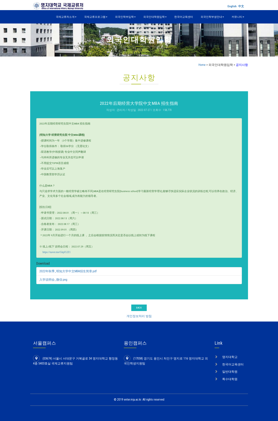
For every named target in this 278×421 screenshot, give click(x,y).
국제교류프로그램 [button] (95, 16)
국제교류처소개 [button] (66, 16)
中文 (241, 6)
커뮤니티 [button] (238, 16)
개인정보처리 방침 (139, 316)
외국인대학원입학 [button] (155, 16)
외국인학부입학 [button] (125, 16)
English (232, 6)
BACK (139, 307)
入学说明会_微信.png (53, 279)
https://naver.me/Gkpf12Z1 (57, 252)
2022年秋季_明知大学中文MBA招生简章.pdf (68, 271)
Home (202, 65)
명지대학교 (229, 357)
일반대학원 (229, 371)
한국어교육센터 (183, 16)
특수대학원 (229, 379)
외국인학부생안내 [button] (212, 16)
